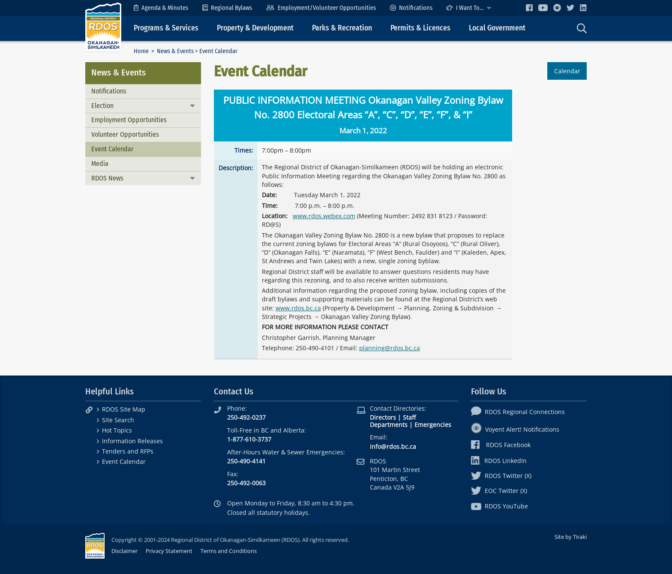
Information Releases (132, 441)
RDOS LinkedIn (499, 461)
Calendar (567, 71)
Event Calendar (112, 149)
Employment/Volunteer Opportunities (320, 8)
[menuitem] (161, 8)
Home (141, 51)
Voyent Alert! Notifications (515, 429)
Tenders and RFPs (127, 451)
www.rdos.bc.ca (298, 308)
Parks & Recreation (342, 28)
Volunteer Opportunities (125, 134)
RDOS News (107, 178)
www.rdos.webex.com (324, 216)
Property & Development (255, 28)
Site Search (118, 420)
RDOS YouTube (499, 506)
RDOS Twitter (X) (501, 476)
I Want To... (465, 8)
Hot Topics (117, 430)
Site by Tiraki (571, 537)
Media (99, 163)
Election (102, 106)
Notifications (411, 8)
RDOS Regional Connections (518, 412)
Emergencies (432, 425)
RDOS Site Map (123, 409)
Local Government (497, 28)
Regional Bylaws (227, 8)
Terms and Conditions (229, 551)
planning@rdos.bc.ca (389, 348)
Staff (409, 417)
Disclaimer (124, 551)
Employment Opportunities (129, 120)
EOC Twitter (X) (499, 491)
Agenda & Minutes (161, 8)
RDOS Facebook (501, 445)
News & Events (175, 51)
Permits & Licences (420, 28)
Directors (383, 417)
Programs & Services (166, 28)
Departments (389, 425)
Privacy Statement (169, 551)
